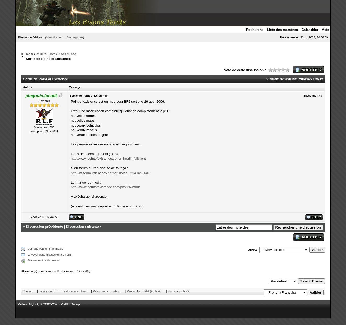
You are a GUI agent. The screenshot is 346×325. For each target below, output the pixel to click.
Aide (325, 30)
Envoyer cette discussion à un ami (49, 254)
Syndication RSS (178, 291)
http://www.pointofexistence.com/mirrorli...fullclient (108, 159)
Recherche (254, 30)
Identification (54, 37)
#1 (320, 95)
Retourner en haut (75, 291)
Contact (27, 291)
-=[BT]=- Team (45, 53)
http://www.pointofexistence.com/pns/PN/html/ (105, 187)
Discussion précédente (44, 227)
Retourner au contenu (106, 291)
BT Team (27, 53)
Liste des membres (282, 30)
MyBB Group (70, 304)
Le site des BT (48, 291)
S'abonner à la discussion (44, 260)
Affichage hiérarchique (281, 78)
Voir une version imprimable (45, 248)
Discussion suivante (82, 227)
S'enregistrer (75, 37)
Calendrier (310, 30)
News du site (67, 53)
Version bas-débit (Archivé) (144, 291)
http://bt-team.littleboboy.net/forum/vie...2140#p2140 (110, 173)
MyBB (33, 304)
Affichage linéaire (311, 78)
